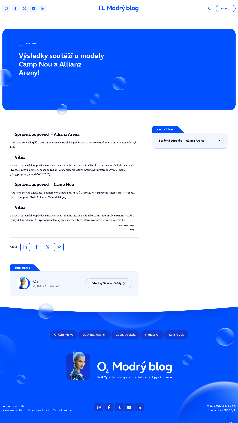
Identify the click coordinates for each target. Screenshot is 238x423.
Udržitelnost (126, 19)
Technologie (102, 19)
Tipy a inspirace (152, 19)
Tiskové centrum (62, 410)
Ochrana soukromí (38, 410)
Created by (222, 410)
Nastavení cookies (13, 410)
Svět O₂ (81, 19)
